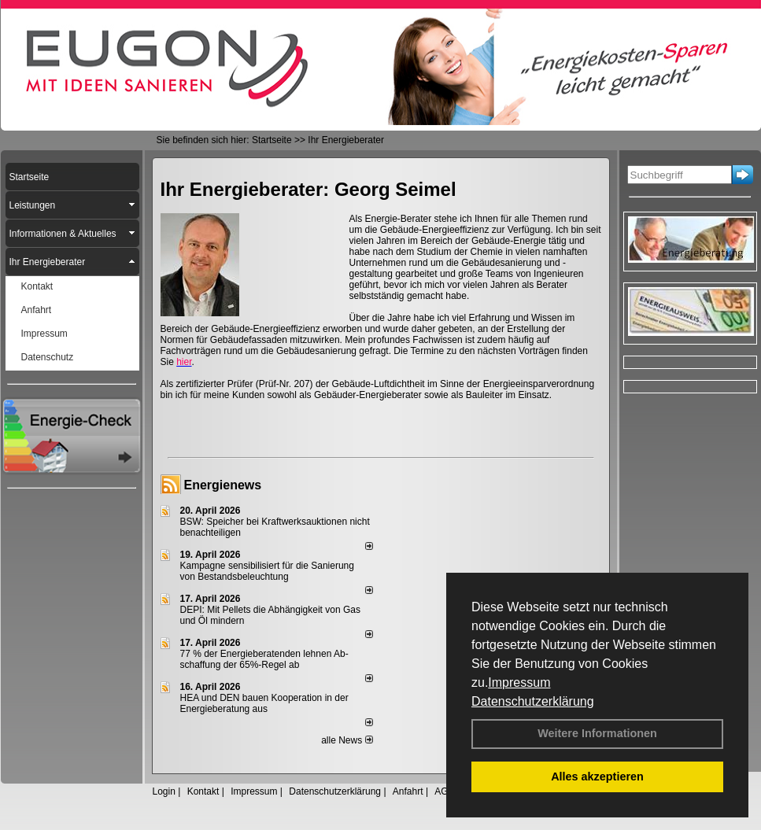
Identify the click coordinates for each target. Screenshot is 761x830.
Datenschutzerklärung (532, 701)
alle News (346, 740)
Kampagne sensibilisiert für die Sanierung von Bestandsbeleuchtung (267, 571)
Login (164, 791)
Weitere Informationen (597, 733)
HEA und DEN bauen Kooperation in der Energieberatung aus (264, 703)
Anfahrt (408, 791)
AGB (444, 791)
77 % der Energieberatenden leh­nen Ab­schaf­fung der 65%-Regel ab (264, 659)
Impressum (519, 682)
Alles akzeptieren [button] (597, 776)
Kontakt (203, 791)
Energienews (223, 485)
